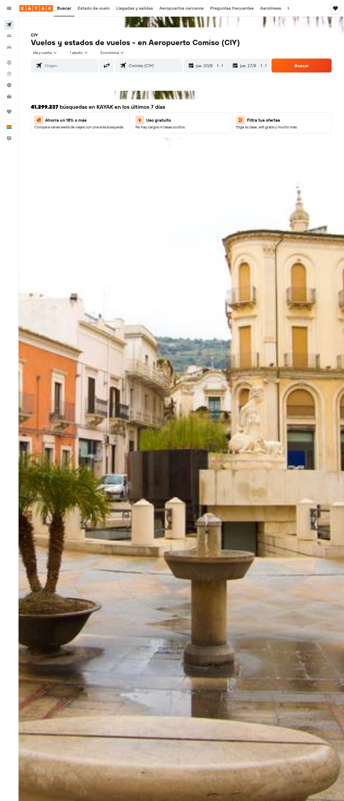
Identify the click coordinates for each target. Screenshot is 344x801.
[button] (9, 8)
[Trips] (9, 111)
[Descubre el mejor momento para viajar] (9, 85)
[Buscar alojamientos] (9, 36)
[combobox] (45, 52)
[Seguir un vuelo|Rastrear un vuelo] (9, 73)
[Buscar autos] (9, 47)
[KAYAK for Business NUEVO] (9, 96)
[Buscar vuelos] (9, 24)
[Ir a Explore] (9, 62)
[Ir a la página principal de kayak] (36, 8)
